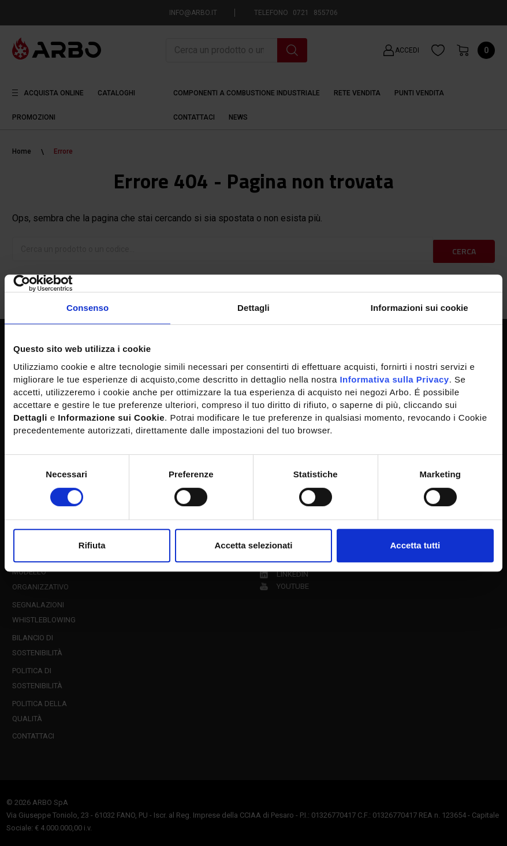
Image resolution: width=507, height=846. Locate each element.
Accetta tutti (415, 545)
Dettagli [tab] (253, 308)
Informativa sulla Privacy (394, 379)
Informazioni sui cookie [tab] (419, 308)
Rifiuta (92, 545)
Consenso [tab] (87, 308)
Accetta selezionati (253, 545)
